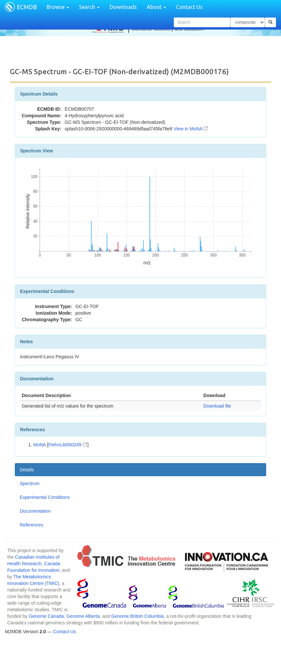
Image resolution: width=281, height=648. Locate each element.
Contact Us (189, 7)
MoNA (39, 444)
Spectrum (29, 483)
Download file (217, 406)
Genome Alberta (83, 616)
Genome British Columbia (137, 616)
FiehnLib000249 (67, 444)
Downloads (123, 7)
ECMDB (27, 7)
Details (27, 469)
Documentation (35, 511)
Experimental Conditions (45, 497)
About (156, 7)
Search (89, 7)
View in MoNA (190, 128)
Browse (58, 7)
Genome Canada (46, 616)
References (31, 524)
